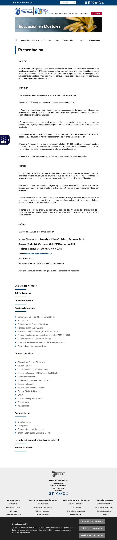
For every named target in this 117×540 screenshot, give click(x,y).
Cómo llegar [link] (58, 490)
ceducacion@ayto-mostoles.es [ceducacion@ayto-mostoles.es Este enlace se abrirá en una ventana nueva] (38, 254)
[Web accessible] (3, 138)
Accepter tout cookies (92, 521)
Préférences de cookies (92, 535)
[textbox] (66, 2)
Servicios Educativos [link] (51, 40)
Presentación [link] (94, 40)
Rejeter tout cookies (92, 528)
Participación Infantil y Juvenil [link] (74, 40)
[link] (86, 3)
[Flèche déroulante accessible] (8, 140)
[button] (74, 2)
